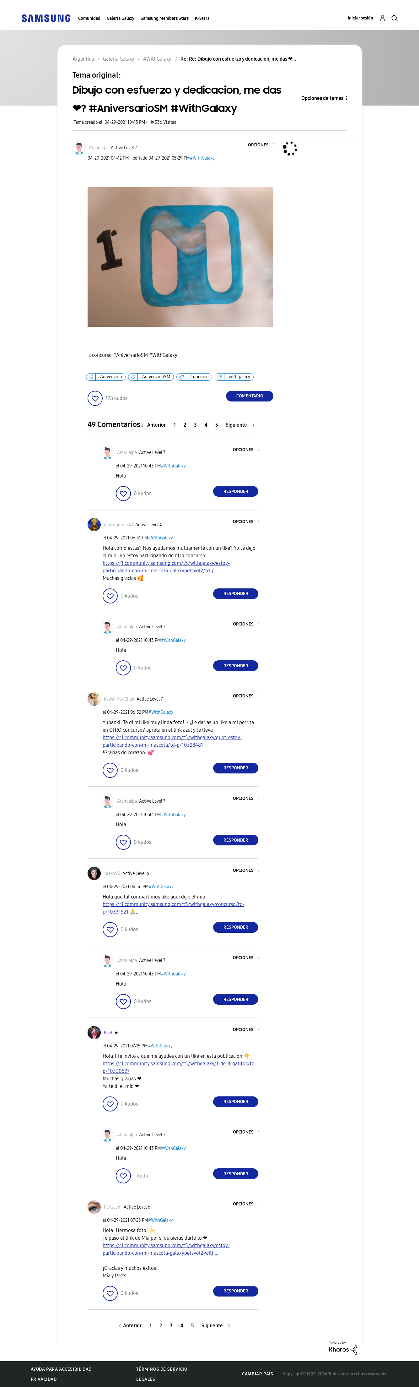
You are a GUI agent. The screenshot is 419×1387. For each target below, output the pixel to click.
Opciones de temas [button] (322, 98)
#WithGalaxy (202, 158)
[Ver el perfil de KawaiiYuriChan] (119, 699)
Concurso (200, 377)
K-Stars (202, 18)
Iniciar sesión (360, 18)
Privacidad (44, 1379)
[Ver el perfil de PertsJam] (112, 1207)
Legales (145, 1379)
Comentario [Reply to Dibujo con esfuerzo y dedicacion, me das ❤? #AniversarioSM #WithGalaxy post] (249, 396)
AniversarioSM (156, 377)
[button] (263, 145)
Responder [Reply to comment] (235, 491)
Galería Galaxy (120, 18)
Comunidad (89, 18)
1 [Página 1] (175, 425)
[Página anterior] (155, 424)
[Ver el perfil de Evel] (108, 1032)
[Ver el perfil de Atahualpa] (99, 147)
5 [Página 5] (216, 425)
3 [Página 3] (195, 425)
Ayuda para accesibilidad (61, 1369)
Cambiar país (257, 1374)
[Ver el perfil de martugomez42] (118, 524)
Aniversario (111, 377)
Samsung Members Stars (165, 18)
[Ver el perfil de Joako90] (112, 873)
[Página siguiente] (240, 424)
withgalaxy (239, 377)
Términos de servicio (161, 1369)
